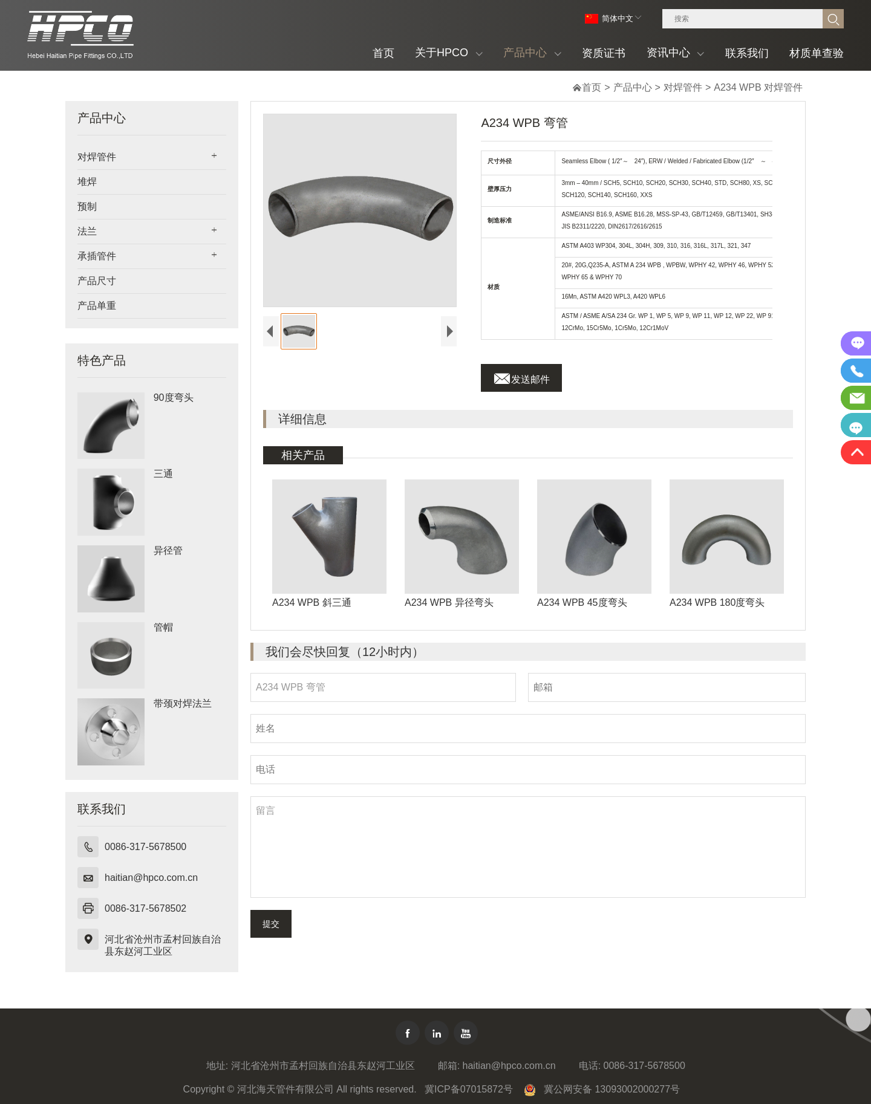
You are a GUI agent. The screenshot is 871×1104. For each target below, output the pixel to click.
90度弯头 (174, 397)
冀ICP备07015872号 (469, 1089)
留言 (528, 847)
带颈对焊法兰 (183, 703)
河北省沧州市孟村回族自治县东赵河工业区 (163, 945)
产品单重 (96, 305)
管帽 (163, 627)
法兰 (87, 231)
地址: (217, 1065)
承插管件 (96, 256)
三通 (163, 474)
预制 (87, 206)
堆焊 (87, 182)
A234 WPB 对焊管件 (758, 87)
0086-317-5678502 (145, 908)
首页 (591, 87)
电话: (590, 1065)
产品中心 (632, 87)
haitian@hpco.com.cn (151, 877)
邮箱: (449, 1065)
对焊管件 (683, 87)
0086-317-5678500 (145, 847)
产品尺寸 (96, 281)
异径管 (168, 550)
